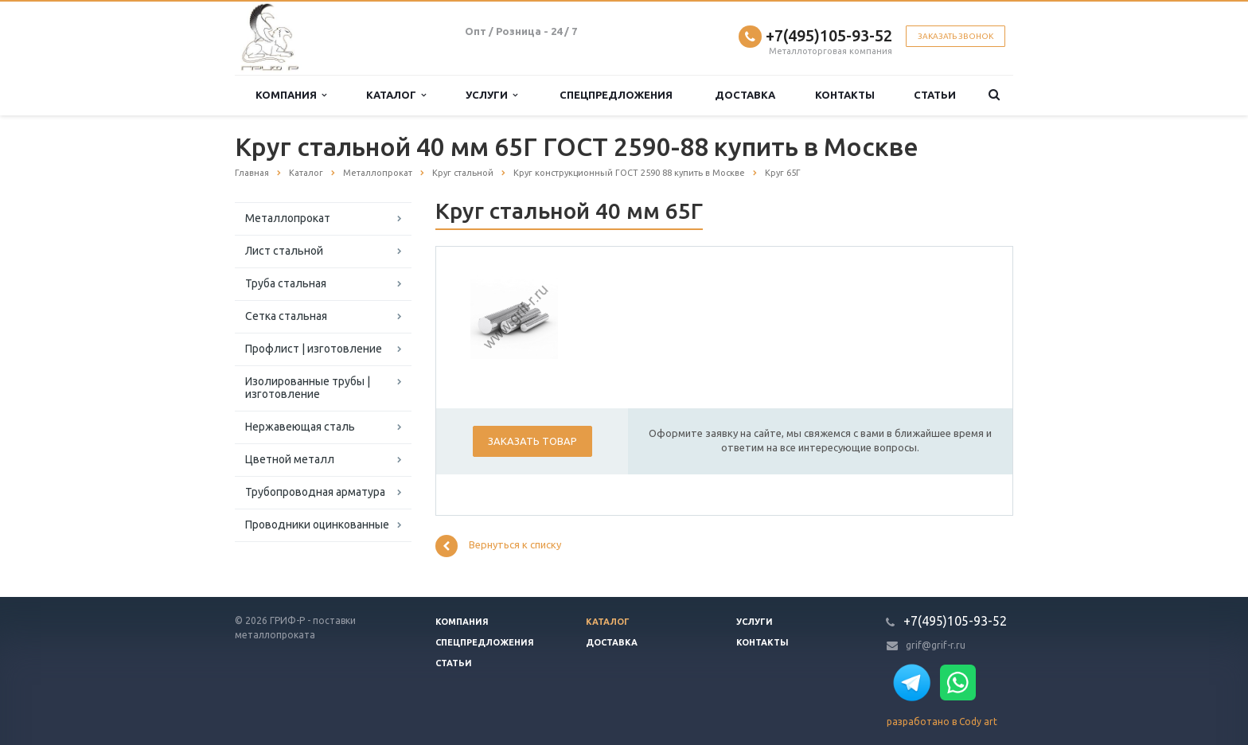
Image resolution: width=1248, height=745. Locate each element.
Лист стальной (284, 250)
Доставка (745, 94)
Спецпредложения (616, 94)
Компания (290, 95)
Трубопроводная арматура (315, 492)
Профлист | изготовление (313, 348)
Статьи (935, 94)
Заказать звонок (955, 36)
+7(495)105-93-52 (829, 35)
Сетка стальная (286, 316)
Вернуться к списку (498, 546)
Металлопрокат (287, 218)
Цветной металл (289, 459)
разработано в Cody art (942, 721)
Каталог (396, 95)
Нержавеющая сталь (300, 426)
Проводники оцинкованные (317, 524)
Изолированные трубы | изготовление (307, 387)
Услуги (491, 95)
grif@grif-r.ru (935, 645)
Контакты (845, 94)
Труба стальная (285, 283)
